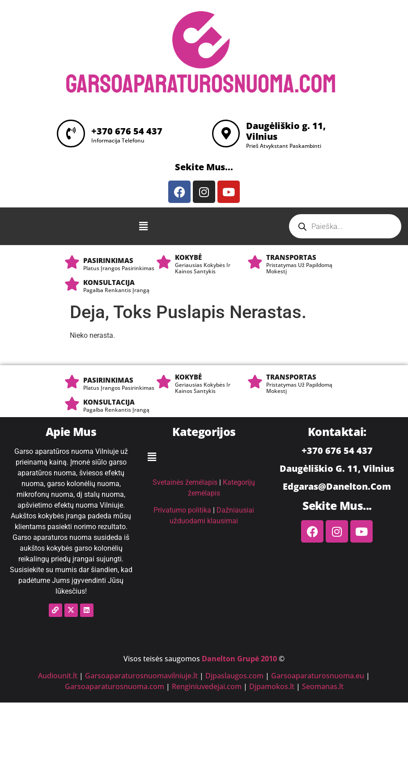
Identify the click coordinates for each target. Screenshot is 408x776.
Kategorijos (203, 431)
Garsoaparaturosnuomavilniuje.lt (141, 676)
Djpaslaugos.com (234, 676)
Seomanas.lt (323, 686)
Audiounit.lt (57, 676)
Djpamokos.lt (271, 686)
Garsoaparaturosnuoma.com (114, 686)
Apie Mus (71, 431)
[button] (143, 226)
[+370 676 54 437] (71, 133)
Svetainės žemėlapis (185, 482)
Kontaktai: (337, 431)
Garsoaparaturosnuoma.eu (317, 676)
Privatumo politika (182, 510)
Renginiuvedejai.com (207, 686)
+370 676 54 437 (128, 131)
